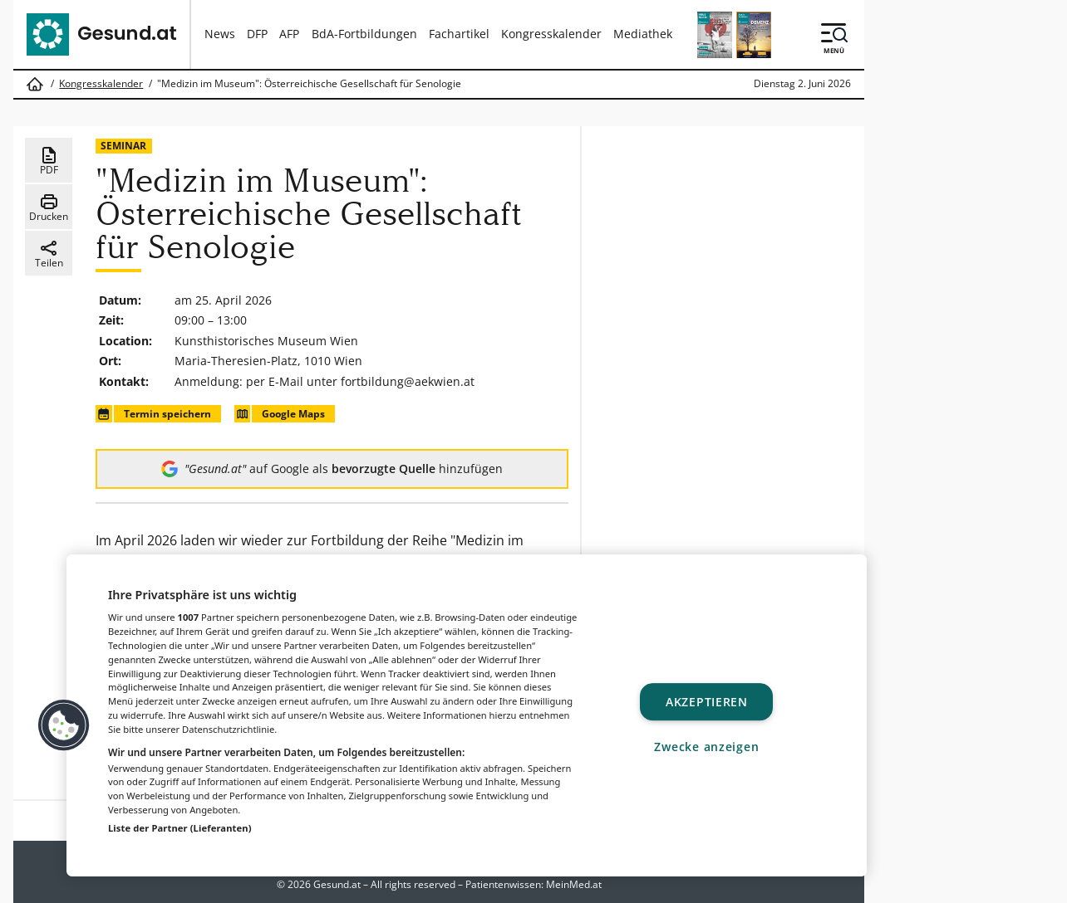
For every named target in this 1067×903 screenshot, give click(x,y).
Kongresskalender (551, 33)
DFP (257, 33)
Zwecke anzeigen (706, 746)
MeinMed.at (574, 884)
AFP (289, 33)
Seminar (123, 146)
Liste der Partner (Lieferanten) (180, 828)
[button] (64, 725)
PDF (49, 161)
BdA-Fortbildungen (364, 33)
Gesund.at (337, 884)
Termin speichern (153, 413)
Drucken (48, 207)
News (219, 33)
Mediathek (642, 33)
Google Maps (279, 413)
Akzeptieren (707, 702)
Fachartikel (459, 33)
